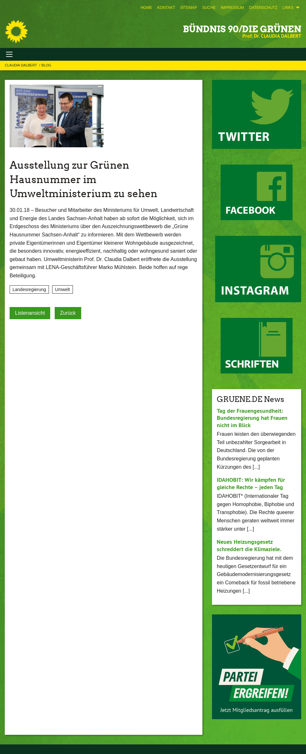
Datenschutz (263, 7)
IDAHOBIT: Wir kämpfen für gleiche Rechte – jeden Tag (251, 483)
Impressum (232, 7)
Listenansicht (30, 313)
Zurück (68, 313)
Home (146, 7)
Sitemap (188, 7)
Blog (46, 65)
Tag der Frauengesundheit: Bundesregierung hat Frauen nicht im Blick (252, 418)
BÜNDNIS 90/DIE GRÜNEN (242, 29)
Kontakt (166, 7)
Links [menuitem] (288, 7)
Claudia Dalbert (21, 65)
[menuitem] (146, 7)
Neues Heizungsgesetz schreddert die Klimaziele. (249, 545)
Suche (209, 7)
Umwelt (62, 289)
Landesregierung (29, 289)
